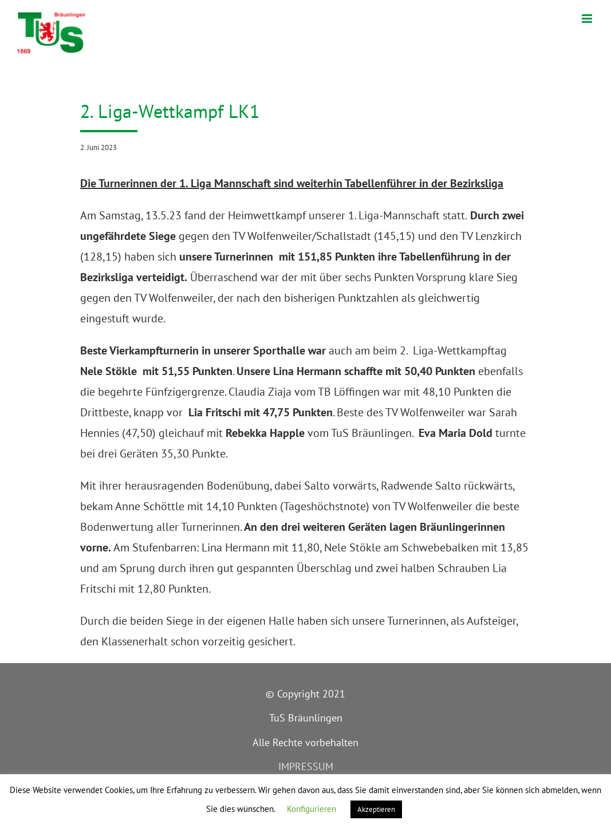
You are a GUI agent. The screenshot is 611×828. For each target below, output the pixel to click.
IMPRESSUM (305, 766)
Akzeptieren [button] (376, 809)
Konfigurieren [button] (311, 808)
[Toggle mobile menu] (588, 19)
